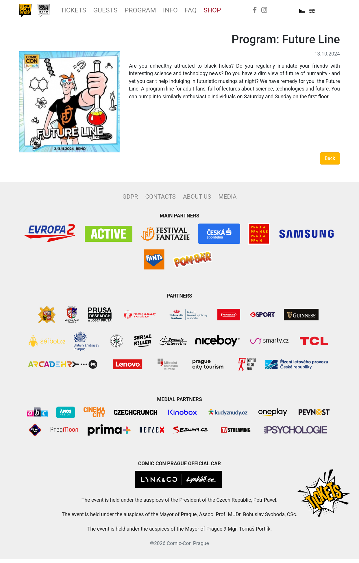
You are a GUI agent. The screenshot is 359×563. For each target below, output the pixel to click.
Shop (241, 12)
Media (227, 200)
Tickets (82, 12)
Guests (119, 12)
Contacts (160, 200)
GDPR (130, 200)
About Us (197, 200)
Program (159, 12)
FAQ (217, 12)
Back (330, 162)
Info (194, 12)
